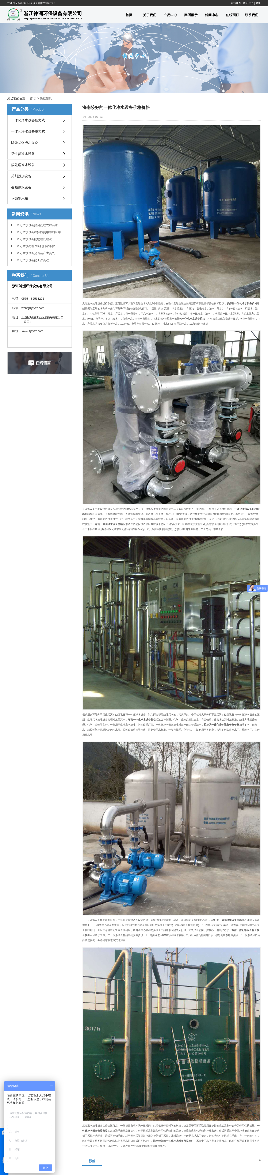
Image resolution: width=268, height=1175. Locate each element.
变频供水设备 (21, 187)
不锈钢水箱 (19, 198)
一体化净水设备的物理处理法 (33, 239)
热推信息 (46, 98)
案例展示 (191, 14)
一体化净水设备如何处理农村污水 (36, 225)
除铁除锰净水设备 (24, 142)
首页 (129, 14)
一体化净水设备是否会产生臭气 (34, 253)
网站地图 (236, 3)
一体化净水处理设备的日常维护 (34, 246)
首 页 (33, 98)
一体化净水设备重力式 (28, 131)
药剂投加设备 (21, 176)
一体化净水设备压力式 (28, 120)
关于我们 (149, 14)
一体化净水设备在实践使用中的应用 (37, 232)
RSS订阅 (248, 3)
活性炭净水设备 (23, 154)
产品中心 (170, 14)
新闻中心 (211, 14)
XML (258, 3)
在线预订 (232, 14)
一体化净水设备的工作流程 (31, 260)
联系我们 (251, 14)
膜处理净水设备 (23, 165)
